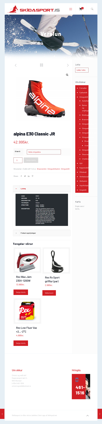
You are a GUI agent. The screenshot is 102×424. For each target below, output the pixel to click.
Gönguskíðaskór (53, 169)
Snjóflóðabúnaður (83, 185)
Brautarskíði (84, 119)
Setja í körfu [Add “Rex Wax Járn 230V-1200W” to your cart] (20, 292)
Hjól (80, 163)
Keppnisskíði (83, 168)
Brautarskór (42, 169)
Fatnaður (83, 88)
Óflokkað (82, 172)
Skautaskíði (84, 154)
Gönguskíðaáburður (84, 124)
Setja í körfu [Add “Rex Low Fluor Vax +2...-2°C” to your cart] (20, 343)
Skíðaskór (83, 181)
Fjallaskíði (83, 92)
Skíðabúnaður (83, 176)
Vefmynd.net (52, 415)
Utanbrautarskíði (84, 159)
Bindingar (84, 115)
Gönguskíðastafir (84, 150)
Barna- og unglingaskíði (84, 108)
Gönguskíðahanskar (84, 133)
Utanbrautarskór (84, 145)
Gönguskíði (65, 169)
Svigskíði (82, 190)
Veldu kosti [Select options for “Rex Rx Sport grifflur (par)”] (49, 293)
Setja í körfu (31, 160)
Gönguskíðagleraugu (84, 128)
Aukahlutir (84, 101)
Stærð (17, 151)
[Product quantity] (17, 160)
